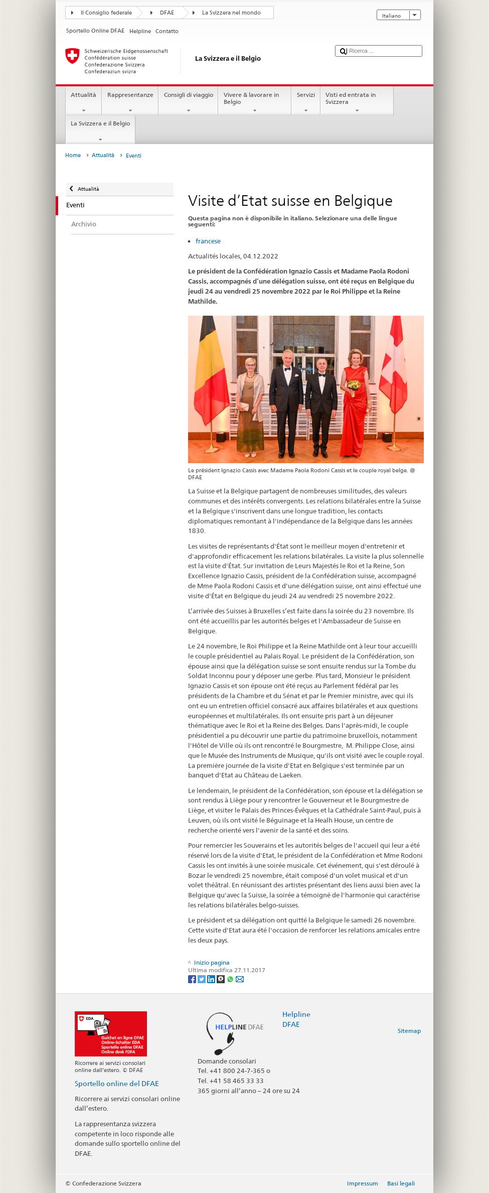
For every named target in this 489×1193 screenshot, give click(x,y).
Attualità (83, 103)
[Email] (240, 978)
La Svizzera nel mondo (231, 13)
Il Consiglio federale (106, 13)
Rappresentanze (130, 103)
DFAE (167, 13)
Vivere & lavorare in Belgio (255, 103)
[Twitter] (202, 978)
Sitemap (409, 1030)
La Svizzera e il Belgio (100, 131)
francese (208, 241)
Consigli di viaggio (188, 103)
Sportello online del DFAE (117, 1083)
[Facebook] (193, 978)
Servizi (305, 103)
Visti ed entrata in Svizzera (357, 103)
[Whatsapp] (231, 978)
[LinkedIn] (212, 978)
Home (73, 155)
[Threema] (221, 978)
